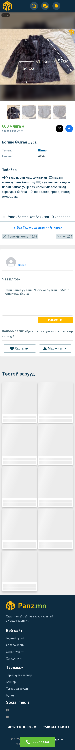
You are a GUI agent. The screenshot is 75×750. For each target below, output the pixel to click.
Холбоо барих (15, 645)
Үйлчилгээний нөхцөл (22, 726)
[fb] (7, 710)
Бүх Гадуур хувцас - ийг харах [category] (37, 228)
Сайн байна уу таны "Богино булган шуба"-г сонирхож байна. (37, 301)
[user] (15, 261)
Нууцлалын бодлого (56, 726)
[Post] (59, 128)
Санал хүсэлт (15, 651)
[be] (7, 716)
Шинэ (42, 150)
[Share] (69, 128)
